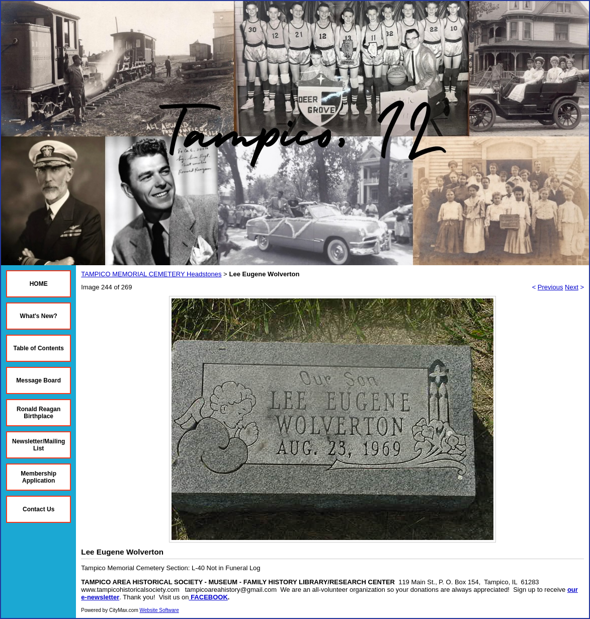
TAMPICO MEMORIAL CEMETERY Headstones (151, 274)
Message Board (38, 380)
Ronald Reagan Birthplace (38, 413)
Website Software (159, 610)
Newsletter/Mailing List (38, 445)
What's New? (38, 316)
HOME (39, 283)
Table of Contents (38, 348)
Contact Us (38, 509)
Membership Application (38, 477)
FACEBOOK (209, 597)
